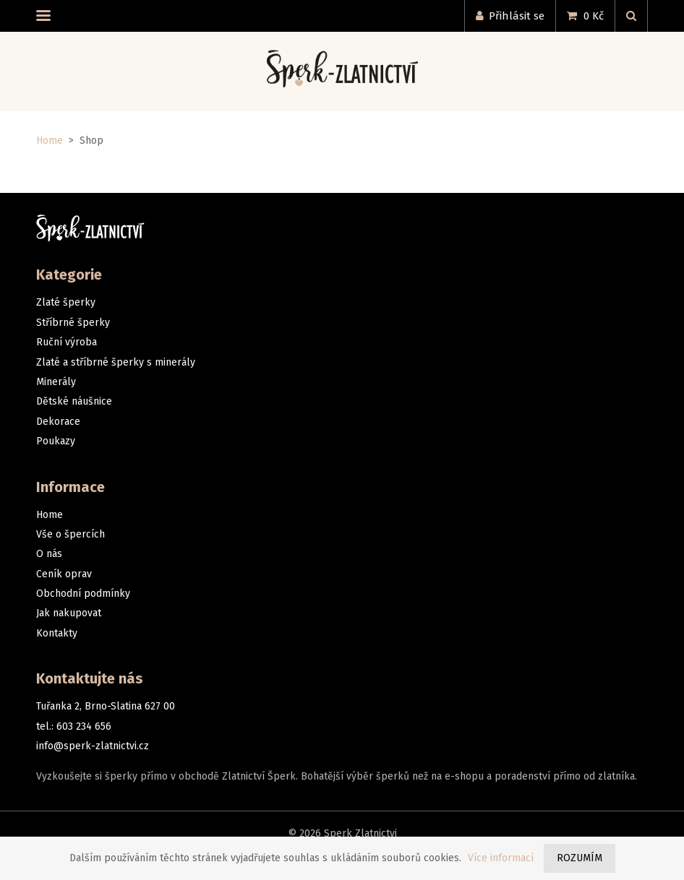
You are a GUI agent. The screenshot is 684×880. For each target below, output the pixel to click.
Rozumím (579, 858)
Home (49, 140)
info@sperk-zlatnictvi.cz (92, 746)
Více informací (501, 858)
